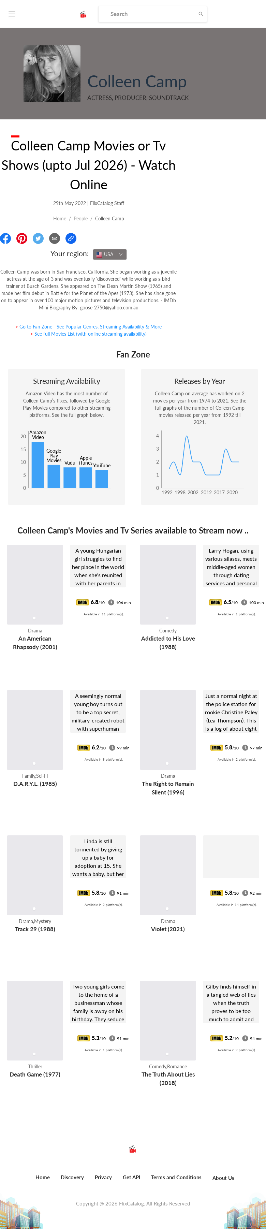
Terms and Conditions (176, 1177)
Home (59, 218)
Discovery (72, 1177)
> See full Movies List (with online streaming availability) (88, 334)
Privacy (103, 1177)
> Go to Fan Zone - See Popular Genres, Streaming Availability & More (88, 327)
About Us (223, 1178)
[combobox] (110, 254)
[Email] (54, 238)
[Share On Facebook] (5, 238)
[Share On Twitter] (38, 238)
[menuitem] (42, 1181)
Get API (131, 1177)
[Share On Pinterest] (21, 238)
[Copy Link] (70, 238)
